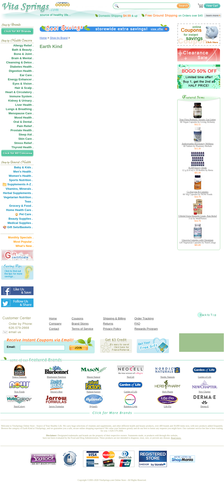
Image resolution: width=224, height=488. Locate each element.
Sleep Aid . (26, 134)
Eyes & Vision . (23, 83)
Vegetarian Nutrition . (18, 197)
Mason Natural (93, 376)
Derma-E (204, 405)
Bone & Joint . (23, 54)
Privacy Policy (112, 328)
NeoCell (130, 376)
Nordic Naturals (167, 376)
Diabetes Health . (21, 66)
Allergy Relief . (23, 45)
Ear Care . (26, 75)
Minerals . (26, 188)
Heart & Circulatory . (19, 92)
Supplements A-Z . (20, 184)
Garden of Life (204, 376)
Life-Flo (167, 405)
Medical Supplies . (20, 223)
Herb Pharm (167, 390)
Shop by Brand (58, 38)
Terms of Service (82, 328)
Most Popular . (23, 241)
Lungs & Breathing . (19, 109)
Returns (108, 323)
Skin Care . (25, 138)
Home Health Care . (19, 210)
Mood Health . (23, 117)
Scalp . (28, 88)
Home (43, 38)
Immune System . (21, 96)
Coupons (77, 318)
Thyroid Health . (22, 147)
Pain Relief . (25, 126)
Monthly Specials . (20, 237)
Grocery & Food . (21, 205)
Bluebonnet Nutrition (56, 376)
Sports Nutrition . (21, 180)
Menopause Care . (20, 113)
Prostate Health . (21, 130)
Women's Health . (21, 175)
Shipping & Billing (114, 318)
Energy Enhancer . (20, 79)
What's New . (24, 246)
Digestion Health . (21, 71)
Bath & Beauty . (22, 49)
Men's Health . (23, 171)
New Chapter (204, 390)
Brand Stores (80, 323)
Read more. (176, 438)
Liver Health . (24, 104)
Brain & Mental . (22, 58)
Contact (54, 328)
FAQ (137, 323)
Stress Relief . (23, 143)
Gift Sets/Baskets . (20, 227)
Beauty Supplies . (20, 218)
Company (55, 323)
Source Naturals (19, 376)
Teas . (29, 201)
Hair (17, 88)
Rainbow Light (130, 405)
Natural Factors (93, 390)
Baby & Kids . (23, 167)
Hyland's (93, 405)
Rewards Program (146, 328)
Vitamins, (12, 188)
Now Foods (19, 390)
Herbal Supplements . (18, 193)
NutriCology (19, 405)
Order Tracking (144, 318)
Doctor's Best (56, 390)
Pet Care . (26, 214)
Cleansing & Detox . (19, 62)
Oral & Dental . (23, 121)
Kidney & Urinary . (20, 100)
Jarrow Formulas (56, 405)
